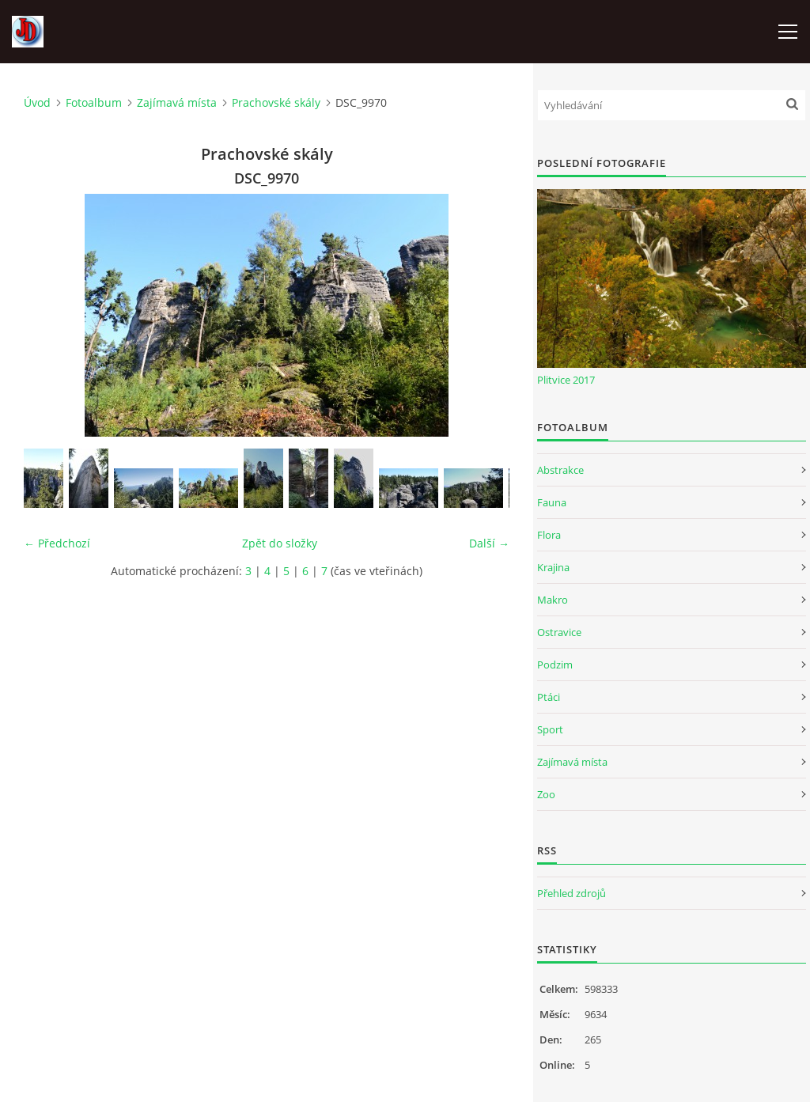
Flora (549, 535)
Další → (489, 543)
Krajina (553, 567)
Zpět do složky (279, 543)
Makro (552, 600)
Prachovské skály (276, 102)
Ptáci (548, 697)
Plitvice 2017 (566, 380)
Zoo (546, 794)
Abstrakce (560, 470)
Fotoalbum (94, 102)
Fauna (551, 502)
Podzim (555, 664)
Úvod (37, 102)
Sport (550, 729)
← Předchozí (57, 543)
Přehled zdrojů (571, 893)
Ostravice (559, 632)
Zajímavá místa (177, 102)
